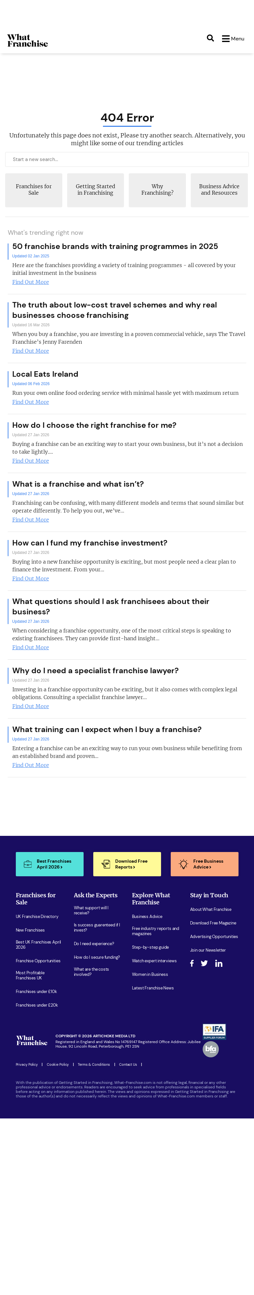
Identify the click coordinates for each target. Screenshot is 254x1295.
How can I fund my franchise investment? (90, 543)
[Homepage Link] (27, 46)
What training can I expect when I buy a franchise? (107, 730)
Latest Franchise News (153, 988)
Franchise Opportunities (38, 961)
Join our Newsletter (208, 951)
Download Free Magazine (213, 923)
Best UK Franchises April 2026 (38, 945)
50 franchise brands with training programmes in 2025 (115, 247)
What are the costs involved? (91, 972)
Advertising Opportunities (214, 937)
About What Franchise (210, 910)
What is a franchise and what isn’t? (78, 485)
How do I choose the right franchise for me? (94, 426)
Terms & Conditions (94, 1065)
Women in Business (150, 975)
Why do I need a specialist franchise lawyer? (95, 671)
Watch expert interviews (154, 961)
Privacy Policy (27, 1065)
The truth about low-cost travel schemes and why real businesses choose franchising (114, 310)
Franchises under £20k (37, 1006)
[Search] (210, 38)
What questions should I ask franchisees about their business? (110, 607)
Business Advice (147, 917)
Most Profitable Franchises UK (30, 976)
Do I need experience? (94, 944)
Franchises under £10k (36, 992)
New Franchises (30, 930)
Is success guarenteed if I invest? (97, 928)
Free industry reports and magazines (155, 932)
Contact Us (128, 1065)
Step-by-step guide (150, 948)
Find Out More (30, 282)
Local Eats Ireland (45, 375)
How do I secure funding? (97, 958)
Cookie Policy (58, 1065)
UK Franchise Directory (37, 917)
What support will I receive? (91, 911)
